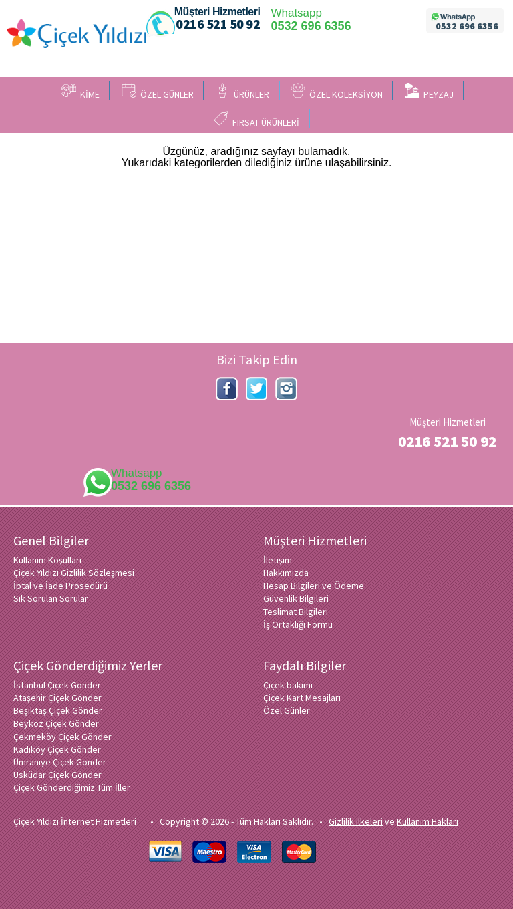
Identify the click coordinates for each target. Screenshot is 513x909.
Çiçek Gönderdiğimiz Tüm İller (71, 787)
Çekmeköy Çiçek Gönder (62, 736)
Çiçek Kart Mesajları (302, 697)
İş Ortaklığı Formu (298, 624)
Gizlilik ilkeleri (356, 821)
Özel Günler (286, 710)
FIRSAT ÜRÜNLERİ (256, 119)
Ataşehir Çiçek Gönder (57, 697)
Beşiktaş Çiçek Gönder (57, 710)
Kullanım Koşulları (47, 560)
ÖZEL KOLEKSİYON (337, 91)
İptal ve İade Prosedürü (60, 585)
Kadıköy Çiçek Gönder (57, 749)
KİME (80, 91)
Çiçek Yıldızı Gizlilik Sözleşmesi (73, 572)
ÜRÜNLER (242, 91)
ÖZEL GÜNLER (158, 91)
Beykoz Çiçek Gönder (56, 723)
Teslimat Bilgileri (295, 611)
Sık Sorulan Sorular (50, 598)
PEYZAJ (429, 91)
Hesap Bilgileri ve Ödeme (313, 585)
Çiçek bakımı (288, 685)
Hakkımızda (286, 572)
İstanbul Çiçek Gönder (57, 685)
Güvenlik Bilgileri (296, 598)
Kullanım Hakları (427, 821)
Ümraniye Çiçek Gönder (59, 762)
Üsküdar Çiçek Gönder (57, 774)
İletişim (277, 560)
